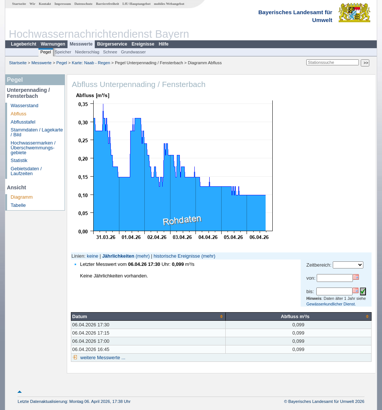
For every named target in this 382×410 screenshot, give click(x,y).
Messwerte (81, 44)
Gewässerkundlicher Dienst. (331, 304)
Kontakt (45, 4)
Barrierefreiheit (107, 4)
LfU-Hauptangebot (136, 4)
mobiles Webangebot (169, 4)
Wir (32, 4)
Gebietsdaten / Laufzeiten (26, 171)
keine (92, 256)
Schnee (110, 52)
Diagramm (22, 197)
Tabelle (18, 205)
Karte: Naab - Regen (91, 62)
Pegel (45, 52)
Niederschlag (87, 52)
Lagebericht (23, 44)
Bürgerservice (112, 44)
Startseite (19, 4)
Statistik (19, 160)
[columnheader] (148, 316)
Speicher (63, 52)
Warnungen (53, 44)
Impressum (62, 4)
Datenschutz (83, 4)
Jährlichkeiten (118, 256)
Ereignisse (143, 44)
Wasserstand (24, 105)
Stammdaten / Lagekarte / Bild (37, 132)
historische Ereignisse (177, 256)
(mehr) (143, 256)
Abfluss (18, 114)
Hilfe (164, 44)
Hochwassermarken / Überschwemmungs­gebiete (33, 147)
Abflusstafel (23, 122)
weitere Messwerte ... (102, 357)
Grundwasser (133, 52)
